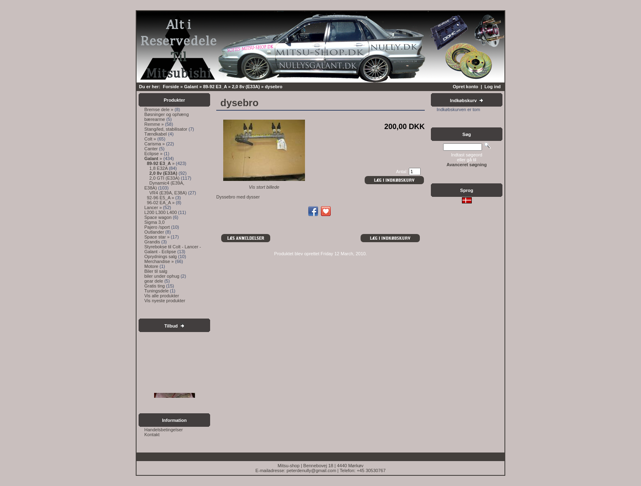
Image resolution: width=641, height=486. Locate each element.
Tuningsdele (156, 290)
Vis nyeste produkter (164, 300)
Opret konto (465, 86)
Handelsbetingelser (163, 429)
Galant (191, 86)
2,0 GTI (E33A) (164, 178)
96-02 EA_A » (161, 202)
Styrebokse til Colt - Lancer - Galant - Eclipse (172, 249)
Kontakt (151, 434)
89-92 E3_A (215, 86)
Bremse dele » (158, 109)
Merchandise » (159, 261)
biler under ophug (161, 276)
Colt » (150, 138)
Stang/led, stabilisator (165, 129)
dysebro (273, 86)
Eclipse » (153, 153)
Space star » (157, 236)
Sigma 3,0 (154, 222)
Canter (151, 148)
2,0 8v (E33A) (246, 86)
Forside (171, 86)
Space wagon (158, 217)
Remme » (154, 124)
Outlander (154, 232)
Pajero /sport (157, 227)
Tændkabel (155, 134)
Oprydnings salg (160, 256)
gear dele (153, 281)
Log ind (492, 86)
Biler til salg (155, 271)
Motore (151, 266)
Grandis (152, 241)
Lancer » (153, 207)
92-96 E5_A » (160, 197)
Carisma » (154, 143)
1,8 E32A (158, 168)
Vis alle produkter (161, 295)
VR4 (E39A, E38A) (168, 192)
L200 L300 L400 (160, 212)
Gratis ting (154, 285)
